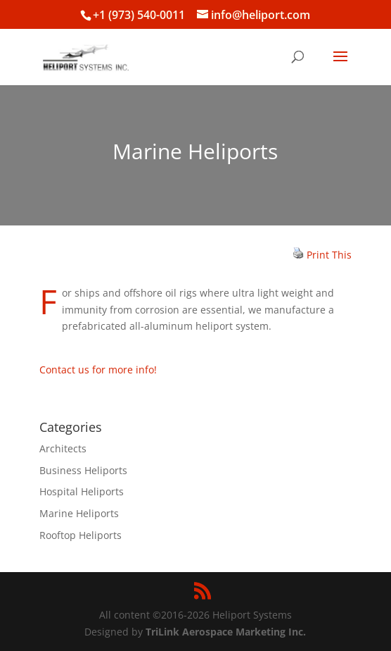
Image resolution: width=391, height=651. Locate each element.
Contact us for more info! (98, 369)
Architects (62, 448)
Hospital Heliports (81, 491)
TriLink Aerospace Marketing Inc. (226, 631)
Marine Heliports (79, 513)
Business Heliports (83, 470)
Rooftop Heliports (80, 535)
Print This (329, 254)
